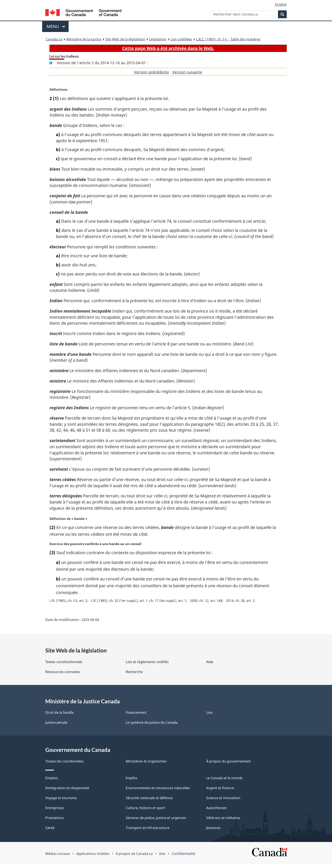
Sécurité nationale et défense (149, 798)
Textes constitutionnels (63, 661)
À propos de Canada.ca (134, 853)
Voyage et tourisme (61, 798)
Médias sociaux (57, 853)
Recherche (134, 671)
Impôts (131, 778)
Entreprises (54, 808)
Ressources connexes (62, 671)
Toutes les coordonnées (64, 761)
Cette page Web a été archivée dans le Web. (168, 48)
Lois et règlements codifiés (147, 661)
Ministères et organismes (146, 761)
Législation (157, 39)
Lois (209, 712)
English (281, 4)
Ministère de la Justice (83, 39)
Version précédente (151, 72)
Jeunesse (213, 827)
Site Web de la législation (125, 39)
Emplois (51, 778)
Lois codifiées (181, 39)
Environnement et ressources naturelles (158, 788)
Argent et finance (220, 788)
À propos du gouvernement (228, 761)
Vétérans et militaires (223, 817)
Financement (136, 712)
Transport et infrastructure (147, 827)
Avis (162, 853)
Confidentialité (183, 853)
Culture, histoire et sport (145, 808)
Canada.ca (54, 39)
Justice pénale (56, 722)
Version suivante (187, 72)
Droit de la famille (59, 712)
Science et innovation (223, 798)
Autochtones (216, 808)
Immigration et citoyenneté (67, 788)
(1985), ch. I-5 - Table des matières (228, 39)
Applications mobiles (92, 853)
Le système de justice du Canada (152, 722)
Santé (49, 827)
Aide (209, 661)
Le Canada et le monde (224, 778)
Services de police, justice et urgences (156, 817)
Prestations (54, 817)
